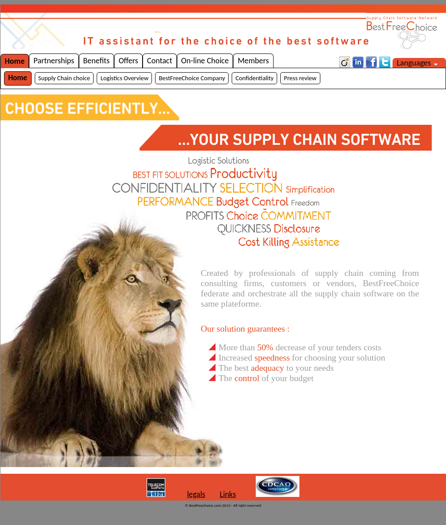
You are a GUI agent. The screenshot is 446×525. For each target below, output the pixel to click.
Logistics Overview (125, 78)
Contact (159, 61)
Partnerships (53, 61)
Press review (300, 78)
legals (196, 494)
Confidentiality (255, 78)
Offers (128, 61)
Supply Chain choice (64, 78)
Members (253, 61)
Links (228, 494)
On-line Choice (205, 61)
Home (15, 61)
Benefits (96, 61)
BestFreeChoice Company (192, 78)
